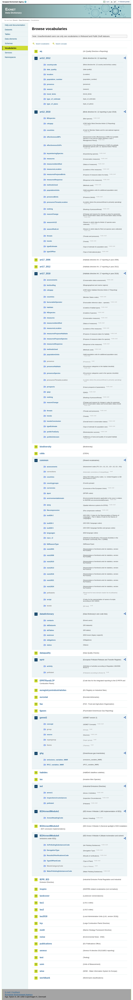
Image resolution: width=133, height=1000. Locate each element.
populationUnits (53, 190)
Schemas (9, 43)
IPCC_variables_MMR (55, 765)
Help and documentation (15, 25)
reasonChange (52, 214)
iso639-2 (50, 515)
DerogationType (53, 850)
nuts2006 (50, 555)
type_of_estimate (53, 99)
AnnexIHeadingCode (55, 818)
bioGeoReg (51, 285)
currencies (51, 488)
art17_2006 (45, 260)
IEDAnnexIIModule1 (49, 811)
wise (42, 971)
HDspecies (51, 312)
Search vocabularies (42, 44)
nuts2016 (50, 574)
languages (51, 533)
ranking (50, 209)
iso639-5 (50, 528)
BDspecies (51, 118)
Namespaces (10, 57)
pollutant (50, 803)
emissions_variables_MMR (57, 760)
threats (49, 236)
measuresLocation (54, 169)
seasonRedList (53, 229)
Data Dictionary (24, 20)
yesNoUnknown (53, 437)
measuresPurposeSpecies (57, 339)
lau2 (42, 910)
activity (49, 666)
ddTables (50, 630)
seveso (43, 950)
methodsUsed (52, 185)
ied (41, 786)
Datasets (8, 30)
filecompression (53, 510)
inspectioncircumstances (57, 798)
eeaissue (50, 635)
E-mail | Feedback (12, 992)
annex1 (49, 793)
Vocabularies (10, 48)
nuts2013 (50, 568)
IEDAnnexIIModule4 (49, 836)
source (49, 735)
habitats (50, 307)
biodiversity (45, 447)
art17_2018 (45, 273)
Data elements (11, 39)
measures (51, 159)
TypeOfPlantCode (53, 861)
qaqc (49, 392)
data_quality (51, 69)
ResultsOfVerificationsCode (58, 855)
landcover (44, 896)
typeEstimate (52, 246)
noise (42, 937)
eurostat (44, 697)
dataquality (45, 653)
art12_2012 (45, 58)
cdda (42, 453)
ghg (41, 753)
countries (50, 130)
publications (46, 944)
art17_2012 (45, 267)
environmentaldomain (55, 498)
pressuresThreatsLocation (57, 202)
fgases (43, 711)
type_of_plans (52, 104)
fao (41, 704)
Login (107, 1)
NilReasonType (53, 544)
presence (50, 84)
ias (41, 779)
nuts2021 (50, 580)
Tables (7, 34)
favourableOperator (54, 302)
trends (49, 241)
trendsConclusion (54, 421)
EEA (15, 2)
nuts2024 (50, 586)
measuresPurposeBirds (56, 174)
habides (43, 772)
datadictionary (47, 614)
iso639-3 (50, 523)
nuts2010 (50, 562)
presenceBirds (52, 197)
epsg (49, 505)
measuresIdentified (54, 164)
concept (50, 724)
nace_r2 (50, 538)
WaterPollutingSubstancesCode (59, 871)
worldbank (45, 978)
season (49, 89)
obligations (51, 640)
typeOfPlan (51, 252)
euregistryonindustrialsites (53, 690)
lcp (41, 923)
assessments (52, 280)
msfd (42, 930)
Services (8, 53)
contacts (50, 620)
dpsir (49, 493)
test (41, 957)
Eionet (15, 20)
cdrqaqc (50, 124)
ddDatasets (51, 625)
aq (41, 51)
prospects (51, 387)
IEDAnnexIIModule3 (49, 826)
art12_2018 (45, 112)
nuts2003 (50, 549)
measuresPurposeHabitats (57, 334)
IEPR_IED (44, 879)
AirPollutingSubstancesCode (58, 845)
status (49, 645)
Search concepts (61, 44)
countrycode (52, 65)
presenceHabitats (54, 366)
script (49, 599)
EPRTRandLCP (47, 680)
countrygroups (52, 483)
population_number (54, 79)
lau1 (42, 903)
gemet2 (43, 718)
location (50, 74)
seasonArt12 (52, 222)
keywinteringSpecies (55, 153)
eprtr (42, 660)
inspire (43, 889)
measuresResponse (54, 180)
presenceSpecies (53, 373)
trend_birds (51, 94)
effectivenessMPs (54, 137)
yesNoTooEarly (53, 432)
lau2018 (43, 916)
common (44, 460)
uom (42, 964)
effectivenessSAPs (54, 145)
